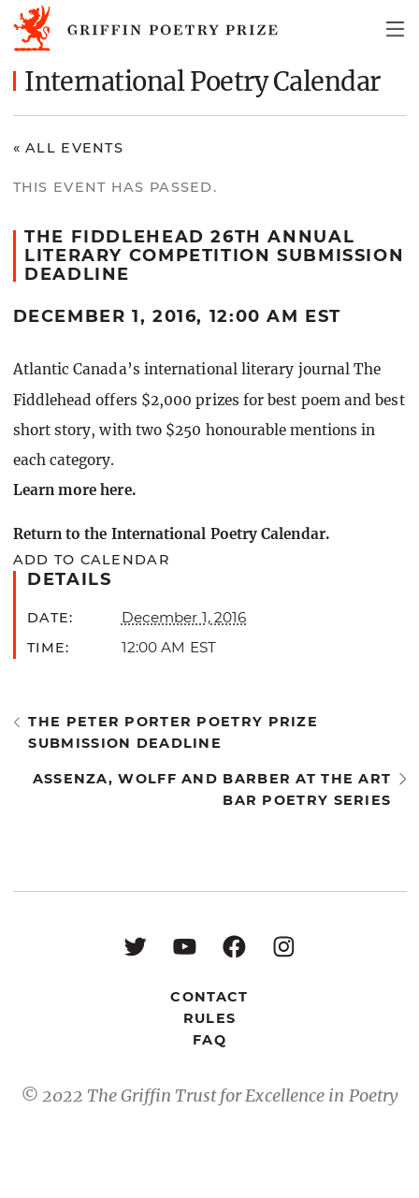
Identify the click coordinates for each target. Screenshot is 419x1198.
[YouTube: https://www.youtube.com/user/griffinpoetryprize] (184, 945)
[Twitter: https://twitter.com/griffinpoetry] (135, 945)
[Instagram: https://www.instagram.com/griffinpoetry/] (283, 945)
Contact (209, 996)
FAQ (209, 1039)
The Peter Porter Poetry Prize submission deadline (173, 732)
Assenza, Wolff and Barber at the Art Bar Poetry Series (212, 789)
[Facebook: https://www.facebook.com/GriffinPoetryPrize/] (234, 945)
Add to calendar (91, 559)
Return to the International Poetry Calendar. (171, 534)
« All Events (68, 147)
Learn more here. (74, 490)
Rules (209, 1018)
